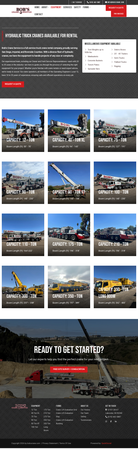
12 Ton (34, 410)
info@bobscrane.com (114, 2)
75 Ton (34, 417)
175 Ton (47, 410)
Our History (85, 410)
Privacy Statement (50, 444)
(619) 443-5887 (93, 2)
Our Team (85, 414)
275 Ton (47, 417)
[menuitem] (37, 7)
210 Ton (47, 414)
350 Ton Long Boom (47, 427)
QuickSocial (106, 444)
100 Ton (34, 428)
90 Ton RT (35, 424)
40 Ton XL (35, 414)
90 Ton (34, 421)
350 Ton (47, 421)
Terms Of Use (65, 444)
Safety (83, 417)
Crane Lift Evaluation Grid (66, 410)
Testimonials (86, 421)
